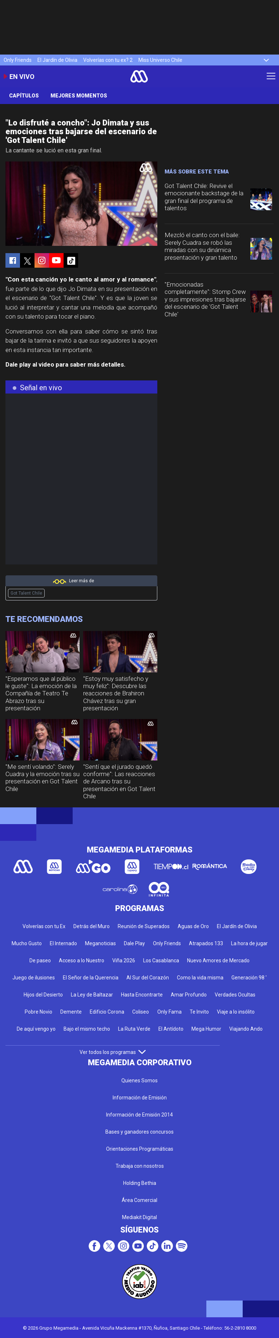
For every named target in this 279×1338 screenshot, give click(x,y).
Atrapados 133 (206, 943)
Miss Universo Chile (160, 60)
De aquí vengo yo (36, 1029)
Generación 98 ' (249, 977)
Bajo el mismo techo (87, 1029)
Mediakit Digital (139, 1217)
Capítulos (24, 96)
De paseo (40, 960)
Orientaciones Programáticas (139, 1149)
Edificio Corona (107, 1012)
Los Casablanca (161, 960)
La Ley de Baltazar (92, 995)
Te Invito (199, 1012)
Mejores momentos (78, 96)
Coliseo (140, 1012)
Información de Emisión (140, 1098)
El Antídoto (170, 1029)
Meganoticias (100, 943)
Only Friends (18, 60)
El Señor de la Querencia (90, 977)
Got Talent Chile (26, 593)
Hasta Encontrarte (142, 995)
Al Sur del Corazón (147, 977)
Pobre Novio (38, 1012)
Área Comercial (139, 1200)
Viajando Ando (246, 1029)
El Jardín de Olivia (57, 60)
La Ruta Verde (134, 1029)
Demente (71, 1012)
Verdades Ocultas (235, 995)
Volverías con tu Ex (44, 926)
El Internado (63, 943)
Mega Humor (206, 1029)
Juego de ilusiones (33, 977)
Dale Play (134, 943)
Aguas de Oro (193, 926)
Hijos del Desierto (43, 995)
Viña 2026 (123, 960)
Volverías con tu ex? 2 (108, 60)
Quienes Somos (139, 1080)
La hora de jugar (249, 943)
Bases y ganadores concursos (139, 1132)
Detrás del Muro (91, 926)
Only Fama (169, 1012)
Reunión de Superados (144, 926)
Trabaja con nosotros (140, 1166)
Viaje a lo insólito (236, 1012)
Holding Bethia (139, 1183)
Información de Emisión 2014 (139, 1115)
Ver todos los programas (113, 1052)
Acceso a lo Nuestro (81, 960)
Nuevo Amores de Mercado (218, 960)
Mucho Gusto (27, 943)
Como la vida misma (200, 977)
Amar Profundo (189, 995)
